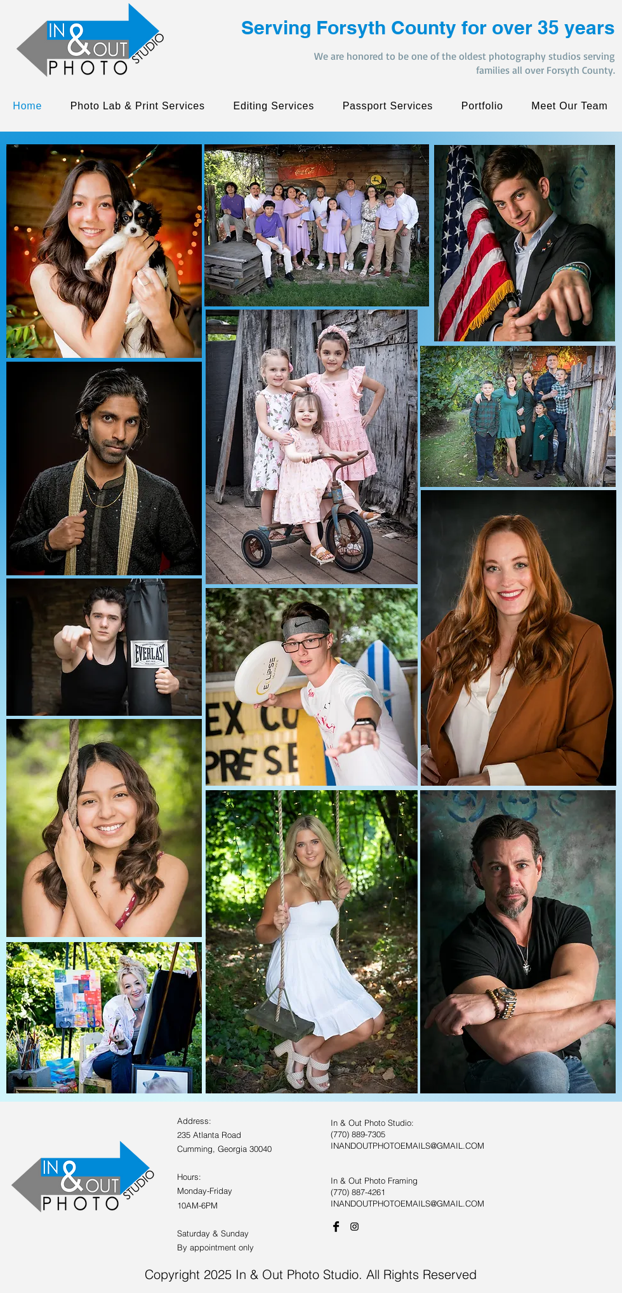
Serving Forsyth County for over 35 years (428, 27)
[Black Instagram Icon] (354, 1226)
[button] (482, 106)
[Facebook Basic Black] (336, 1226)
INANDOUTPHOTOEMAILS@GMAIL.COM (407, 1145)
